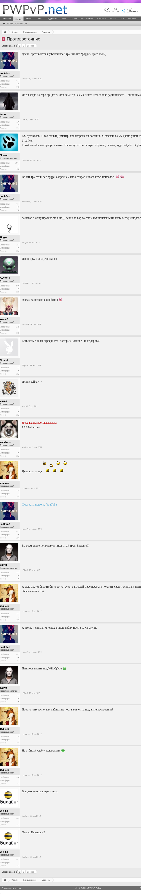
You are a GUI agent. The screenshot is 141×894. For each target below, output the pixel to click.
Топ (122, 19)
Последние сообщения (15, 24)
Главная (7, 19)
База (64, 19)
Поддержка (52, 19)
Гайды (39, 19)
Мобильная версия (11, 888)
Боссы (113, 19)
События (101, 19)
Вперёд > (31, 46)
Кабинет (132, 19)
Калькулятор (87, 19)
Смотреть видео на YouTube (39, 504)
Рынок (74, 19)
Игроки (29, 19)
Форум (18, 19)
